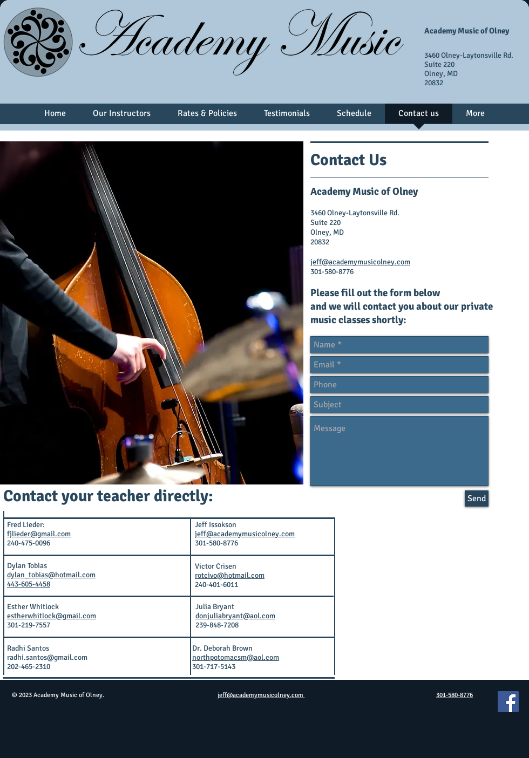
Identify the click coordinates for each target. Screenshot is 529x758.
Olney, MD (441, 73)
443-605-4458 (28, 584)
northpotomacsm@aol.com (235, 657)
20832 (433, 82)
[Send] (477, 498)
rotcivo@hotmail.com (229, 575)
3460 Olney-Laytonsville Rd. (468, 55)
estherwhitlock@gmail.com (51, 615)
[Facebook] (508, 701)
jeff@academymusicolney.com (360, 262)
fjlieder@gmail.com (39, 533)
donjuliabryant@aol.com (235, 615)
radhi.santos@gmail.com (47, 657)
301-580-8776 (454, 695)
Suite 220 (439, 64)
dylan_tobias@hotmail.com (51, 574)
